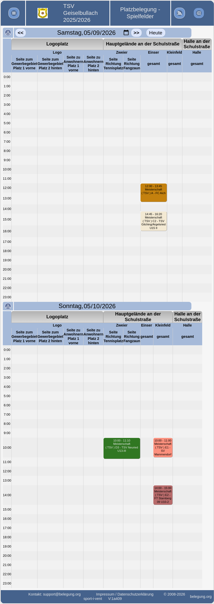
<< (20, 32)
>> (136, 32)
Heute (155, 32)
